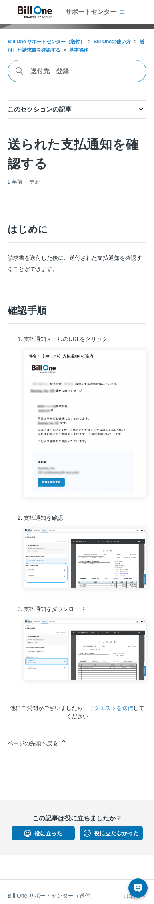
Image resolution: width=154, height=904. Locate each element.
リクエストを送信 (110, 708)
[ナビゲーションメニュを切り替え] (122, 12)
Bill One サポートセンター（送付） (46, 41)
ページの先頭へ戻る (38, 741)
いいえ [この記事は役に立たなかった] (111, 833)
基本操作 (78, 50)
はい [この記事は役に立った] (43, 833)
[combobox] (77, 71)
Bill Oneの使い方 (112, 41)
